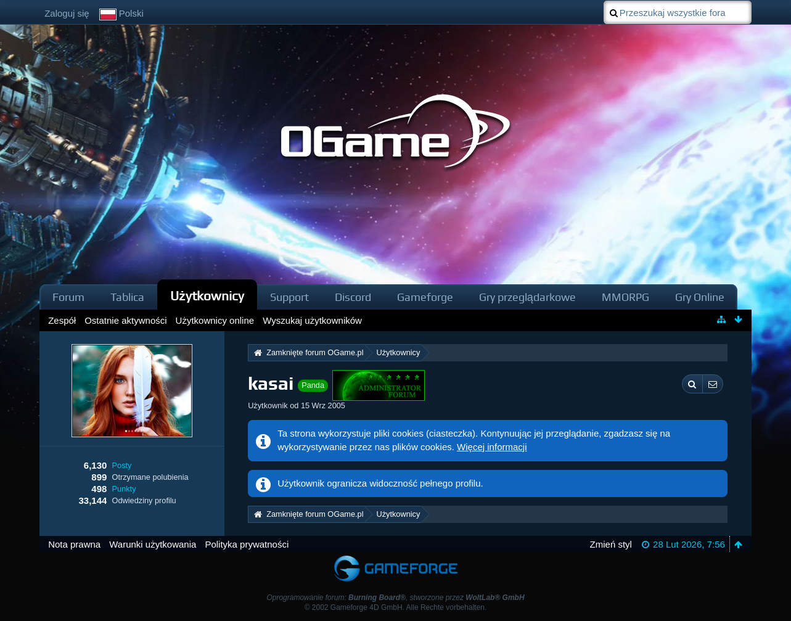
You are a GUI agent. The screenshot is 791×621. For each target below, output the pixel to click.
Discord (353, 296)
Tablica (127, 296)
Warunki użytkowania (152, 544)
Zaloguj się (66, 13)
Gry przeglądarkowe (527, 296)
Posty (122, 465)
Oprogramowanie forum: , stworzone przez (395, 597)
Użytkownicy (207, 295)
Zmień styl (611, 544)
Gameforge (425, 296)
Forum (68, 296)
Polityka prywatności (247, 544)
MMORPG (625, 296)
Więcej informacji (492, 447)
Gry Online (699, 296)
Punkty (124, 488)
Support (289, 296)
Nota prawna (74, 544)
